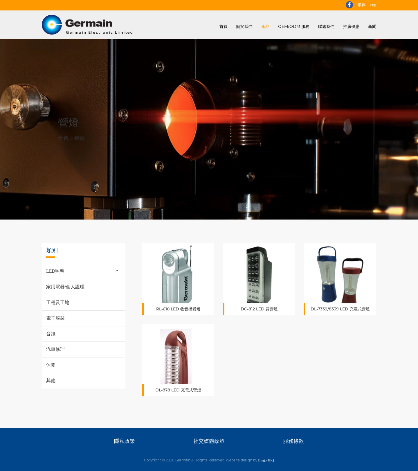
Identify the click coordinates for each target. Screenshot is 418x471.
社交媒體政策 (209, 441)
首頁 (223, 26)
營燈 (79, 139)
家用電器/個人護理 (65, 286)
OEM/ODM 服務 (293, 26)
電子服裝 (55, 318)
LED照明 (55, 271)
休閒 (50, 364)
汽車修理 (55, 349)
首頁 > (66, 139)
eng (373, 5)
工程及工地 (57, 302)
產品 (265, 26)
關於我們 (244, 26)
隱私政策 (124, 441)
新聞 (372, 26)
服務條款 (293, 441)
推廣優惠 (351, 26)
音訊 (50, 333)
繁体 (362, 5)
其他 (50, 380)
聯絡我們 (326, 26)
